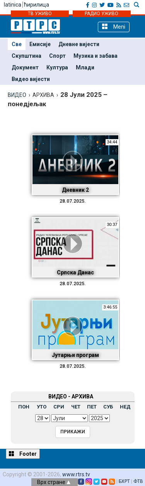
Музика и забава (95, 56)
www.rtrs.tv (76, 474)
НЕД (125, 407)
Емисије (40, 44)
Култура (57, 67)
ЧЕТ (75, 407)
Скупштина (26, 56)
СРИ (58, 407)
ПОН (23, 407)
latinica (12, 5)
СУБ (108, 407)
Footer (23, 453)
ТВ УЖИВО (40, 13)
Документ (25, 67)
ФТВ (138, 481)
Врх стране (53, 482)
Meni (113, 26)
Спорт (57, 56)
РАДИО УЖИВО (101, 13)
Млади (85, 67)
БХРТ (124, 481)
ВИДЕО (17, 95)
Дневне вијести (78, 44)
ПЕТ (92, 407)
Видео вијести (31, 79)
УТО (41, 407)
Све (17, 44)
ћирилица (36, 5)
